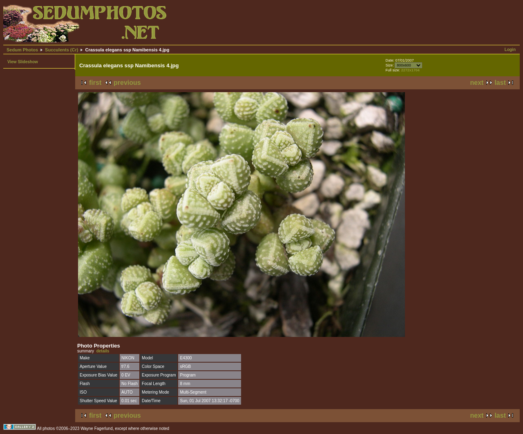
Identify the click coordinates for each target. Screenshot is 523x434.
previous (127, 82)
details (103, 351)
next (477, 82)
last (500, 82)
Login (510, 49)
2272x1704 (410, 70)
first (95, 82)
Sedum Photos (22, 49)
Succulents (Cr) (61, 49)
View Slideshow (22, 62)
